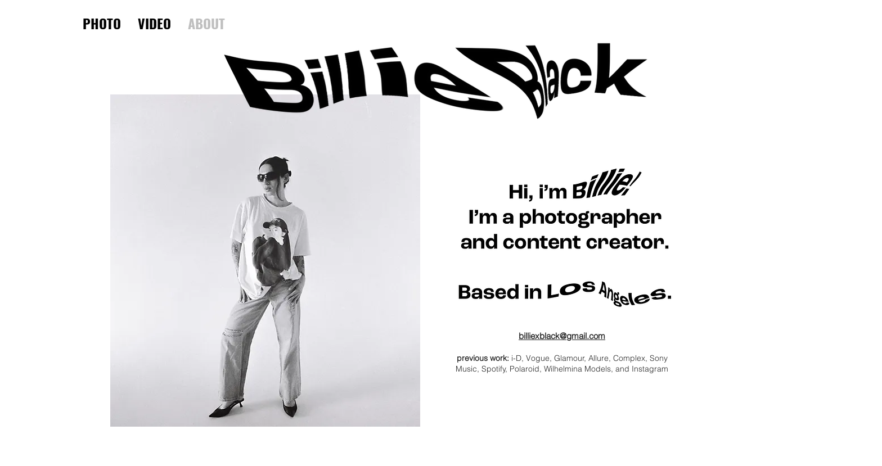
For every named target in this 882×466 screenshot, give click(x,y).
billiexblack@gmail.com (562, 336)
